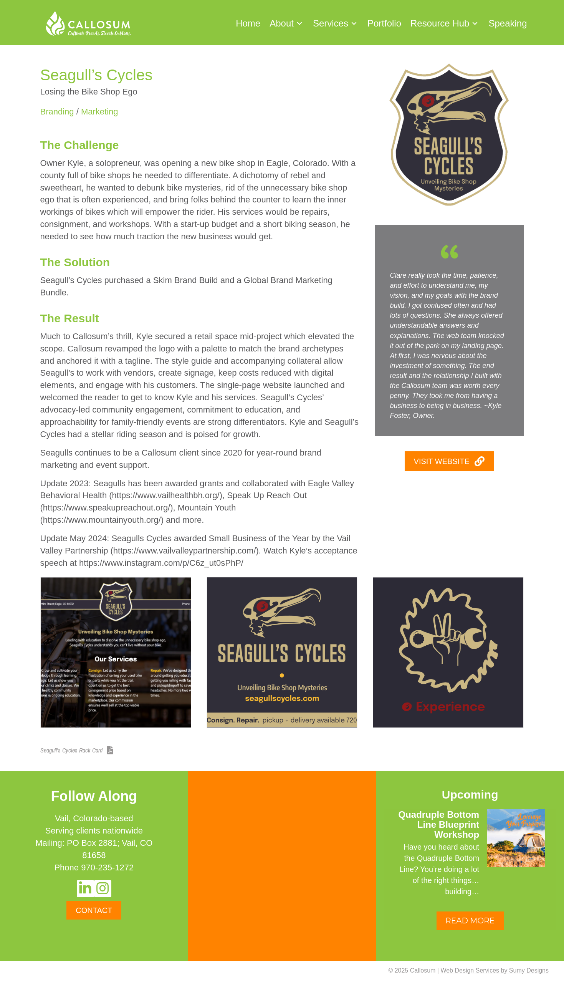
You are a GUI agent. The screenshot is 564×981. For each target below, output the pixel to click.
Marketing (99, 111)
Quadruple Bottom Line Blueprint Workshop (439, 824)
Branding (57, 111)
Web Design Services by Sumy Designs (494, 970)
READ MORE (470, 920)
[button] (299, 23)
